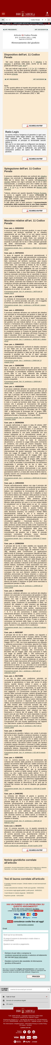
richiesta (14, 74)
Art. (11, 29)
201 (24, 66)
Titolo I (34, 25)
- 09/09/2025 (19, 893)
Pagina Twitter (29, 1031)
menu (3, 13)
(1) (27, 65)
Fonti (4, 25)
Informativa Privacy (31, 1023)
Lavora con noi (25, 1027)
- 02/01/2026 (14, 895)
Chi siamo (22, 1025)
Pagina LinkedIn (33, 1031)
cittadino (39, 62)
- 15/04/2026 (25, 868)
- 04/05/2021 (23, 890)
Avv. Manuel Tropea (32, 1017)
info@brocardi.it (19, 1023)
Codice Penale (13, 25)
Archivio (29, 1025)
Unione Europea (40, 193)
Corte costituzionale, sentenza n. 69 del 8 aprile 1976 (23, 846)
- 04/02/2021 (24, 888)
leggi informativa (21, 957)
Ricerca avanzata (48, 19)
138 (20, 66)
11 (17, 187)
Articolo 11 (42, 25)
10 (36, 68)
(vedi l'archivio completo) (25, 925)
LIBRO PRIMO (24, 25)
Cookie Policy (42, 1023)
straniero (7, 64)
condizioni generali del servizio (16, 955)
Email (5, 928)
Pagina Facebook (24, 1031)
